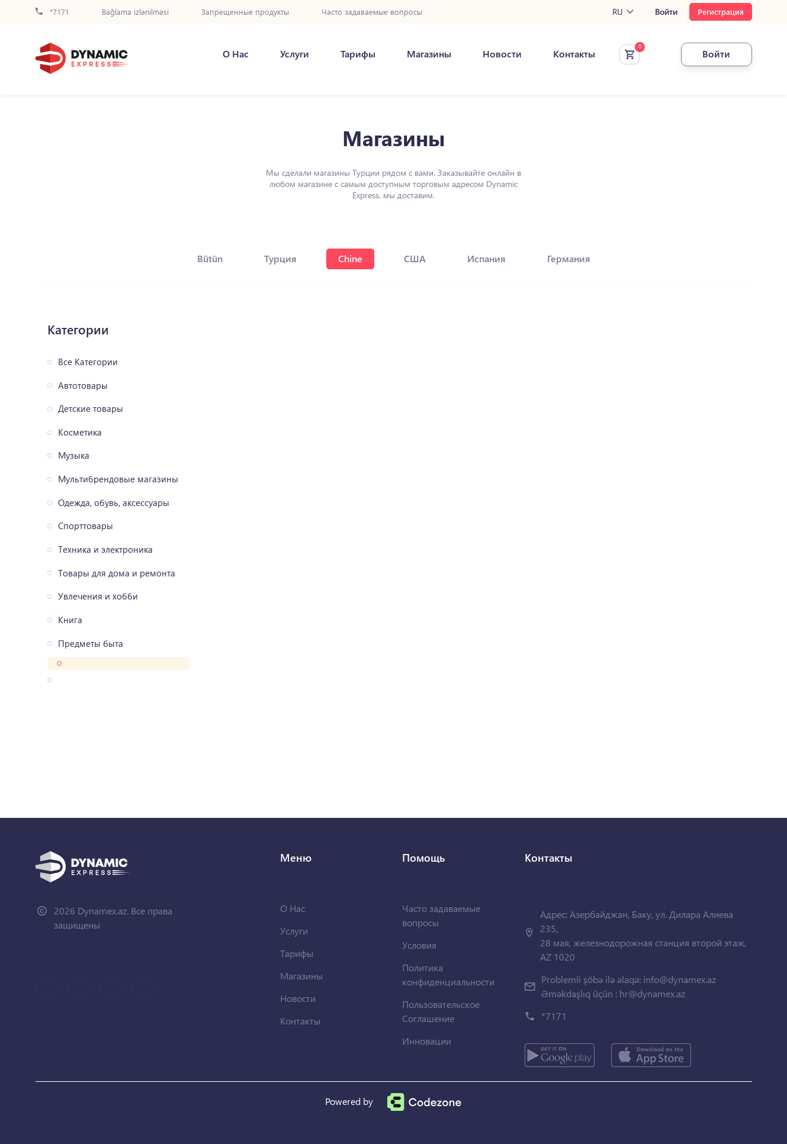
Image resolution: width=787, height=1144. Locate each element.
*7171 (52, 12)
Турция (280, 258)
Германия (568, 258)
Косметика (80, 432)
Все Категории (88, 362)
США (415, 258)
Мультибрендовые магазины (118, 479)
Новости (502, 54)
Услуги (294, 54)
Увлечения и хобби (98, 596)
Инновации (426, 1041)
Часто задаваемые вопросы (372, 12)
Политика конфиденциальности (448, 974)
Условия (419, 945)
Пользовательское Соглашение (441, 1011)
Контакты (574, 54)
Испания (486, 258)
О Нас (236, 54)
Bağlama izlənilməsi (135, 12)
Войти (666, 12)
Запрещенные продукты (245, 12)
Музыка (73, 455)
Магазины (429, 54)
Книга (70, 620)
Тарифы (358, 54)
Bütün (210, 258)
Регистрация (721, 12)
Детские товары (90, 408)
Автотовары (83, 385)
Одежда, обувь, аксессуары (113, 502)
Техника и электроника (105, 549)
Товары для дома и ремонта (116, 573)
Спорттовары (85, 525)
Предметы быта (90, 643)
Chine (350, 258)
